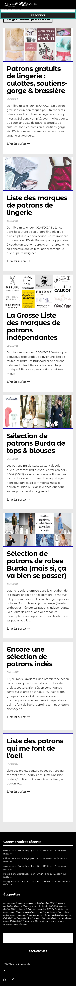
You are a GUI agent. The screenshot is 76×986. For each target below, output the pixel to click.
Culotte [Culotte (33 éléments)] (29, 909)
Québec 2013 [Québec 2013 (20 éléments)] (23, 918)
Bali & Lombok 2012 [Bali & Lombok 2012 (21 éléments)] (45, 903)
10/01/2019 (12, 221)
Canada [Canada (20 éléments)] (17, 906)
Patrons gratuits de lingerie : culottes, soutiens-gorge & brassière (37, 80)
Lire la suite (18, 143)
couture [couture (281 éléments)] (62, 906)
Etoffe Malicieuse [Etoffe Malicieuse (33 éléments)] (59, 909)
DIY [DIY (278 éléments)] (48, 909)
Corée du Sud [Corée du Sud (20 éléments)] (51, 906)
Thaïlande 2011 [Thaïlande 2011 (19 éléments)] (17, 921)
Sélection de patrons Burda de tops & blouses (37, 443)
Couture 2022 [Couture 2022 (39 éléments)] (9, 909)
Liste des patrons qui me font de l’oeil (36, 748)
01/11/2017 (12, 672)
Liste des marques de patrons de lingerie (38, 205)
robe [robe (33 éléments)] (32, 918)
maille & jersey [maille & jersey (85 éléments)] (31, 912)
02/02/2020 (12, 99)
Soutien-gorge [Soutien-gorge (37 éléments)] (57, 918)
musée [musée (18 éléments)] (42, 912)
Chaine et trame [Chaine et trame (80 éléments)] (30, 906)
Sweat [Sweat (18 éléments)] (68, 918)
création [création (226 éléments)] (20, 909)
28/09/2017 (12, 764)
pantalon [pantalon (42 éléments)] (50, 912)
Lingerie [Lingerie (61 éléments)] (19, 912)
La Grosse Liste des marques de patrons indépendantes (34, 326)
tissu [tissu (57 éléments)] (27, 921)
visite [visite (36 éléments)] (52, 921)
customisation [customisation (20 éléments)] (39, 909)
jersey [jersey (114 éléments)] (6, 912)
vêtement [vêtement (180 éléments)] (23, 924)
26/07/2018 (12, 345)
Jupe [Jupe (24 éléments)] (12, 912)
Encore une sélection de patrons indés (29, 656)
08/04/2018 (12, 459)
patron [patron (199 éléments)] (58, 912)
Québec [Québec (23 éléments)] (11, 918)
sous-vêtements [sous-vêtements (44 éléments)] (43, 918)
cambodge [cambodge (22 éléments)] (8, 906)
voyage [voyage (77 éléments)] (59, 921)
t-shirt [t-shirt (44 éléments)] (5, 921)
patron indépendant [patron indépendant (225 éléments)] (19, 915)
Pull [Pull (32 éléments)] (5, 918)
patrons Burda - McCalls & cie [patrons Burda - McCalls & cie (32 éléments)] (50, 915)
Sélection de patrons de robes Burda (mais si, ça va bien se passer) (37, 564)
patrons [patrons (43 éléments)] (32, 915)
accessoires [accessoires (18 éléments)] (29, 903)
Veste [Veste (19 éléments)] (37, 921)
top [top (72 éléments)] (32, 921)
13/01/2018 (12, 584)
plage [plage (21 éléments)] (67, 915)
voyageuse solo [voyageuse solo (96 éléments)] (10, 924)
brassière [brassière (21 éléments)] (60, 903)
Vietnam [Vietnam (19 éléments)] (45, 921)
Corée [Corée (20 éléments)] (41, 906)
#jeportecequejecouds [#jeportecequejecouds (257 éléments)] (13, 903)
